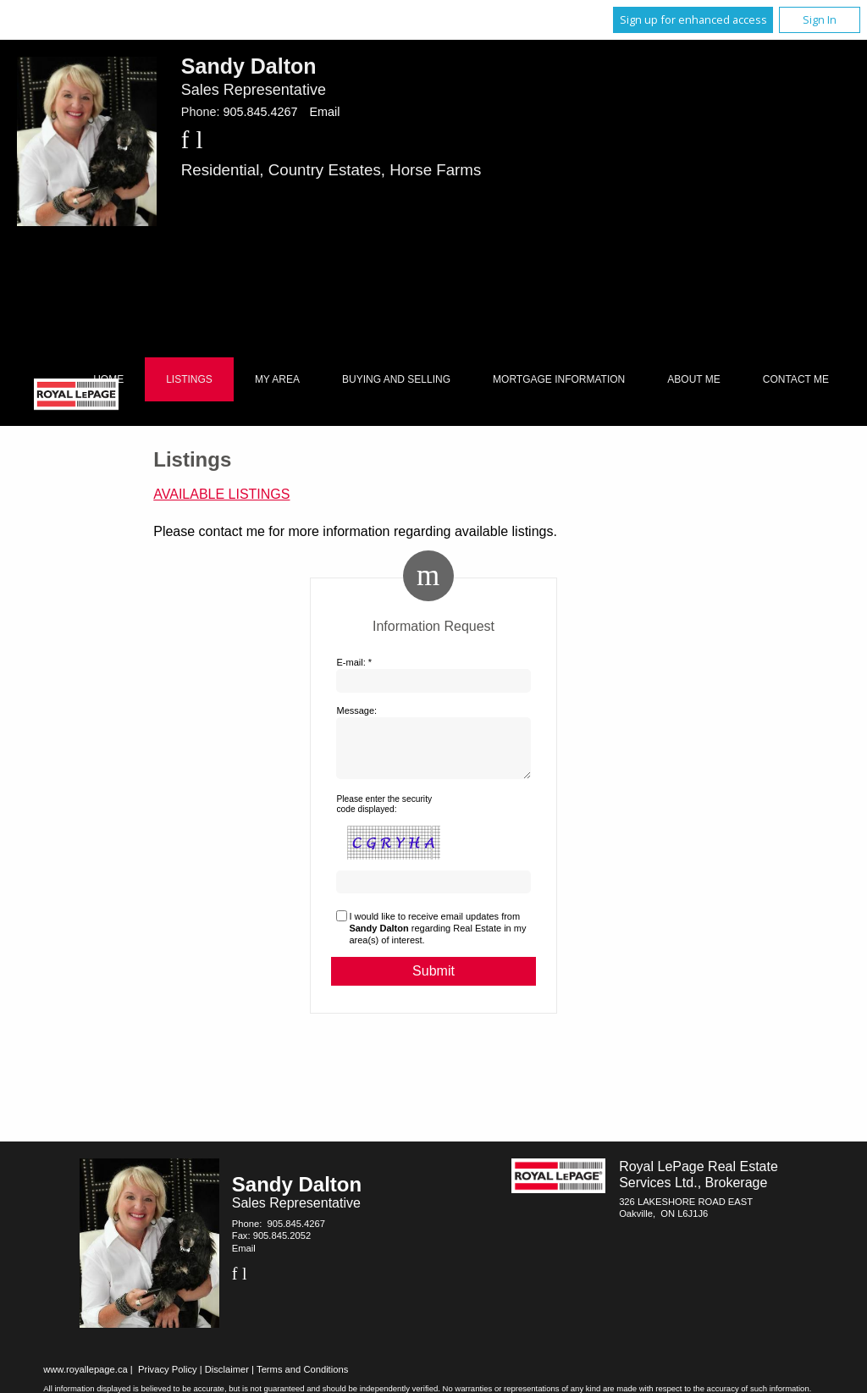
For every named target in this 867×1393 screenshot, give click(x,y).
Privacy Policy (167, 1379)
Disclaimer (227, 1379)
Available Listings (221, 494)
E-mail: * (354, 662)
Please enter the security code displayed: (384, 814)
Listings (189, 379)
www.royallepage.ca (85, 1379)
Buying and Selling (396, 379)
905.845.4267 (260, 112)
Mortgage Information (559, 379)
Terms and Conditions (302, 1379)
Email (324, 112)
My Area (277, 379)
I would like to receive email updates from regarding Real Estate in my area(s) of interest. (437, 938)
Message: (356, 710)
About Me (693, 379)
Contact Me (796, 379)
